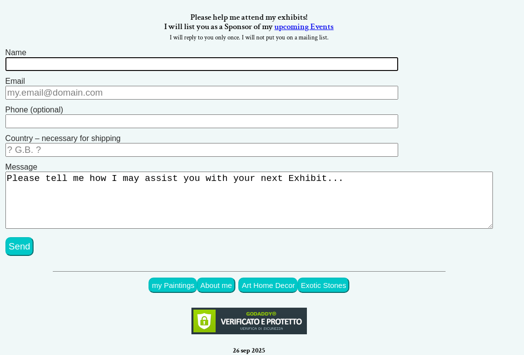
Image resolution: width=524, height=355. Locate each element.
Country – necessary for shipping (63, 134)
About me (231, 274)
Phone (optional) (34, 107)
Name (16, 54)
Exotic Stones (332, 274)
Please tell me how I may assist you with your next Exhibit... (255, 193)
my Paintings (190, 274)
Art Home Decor (280, 274)
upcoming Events (317, 28)
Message (21, 160)
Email (15, 80)
